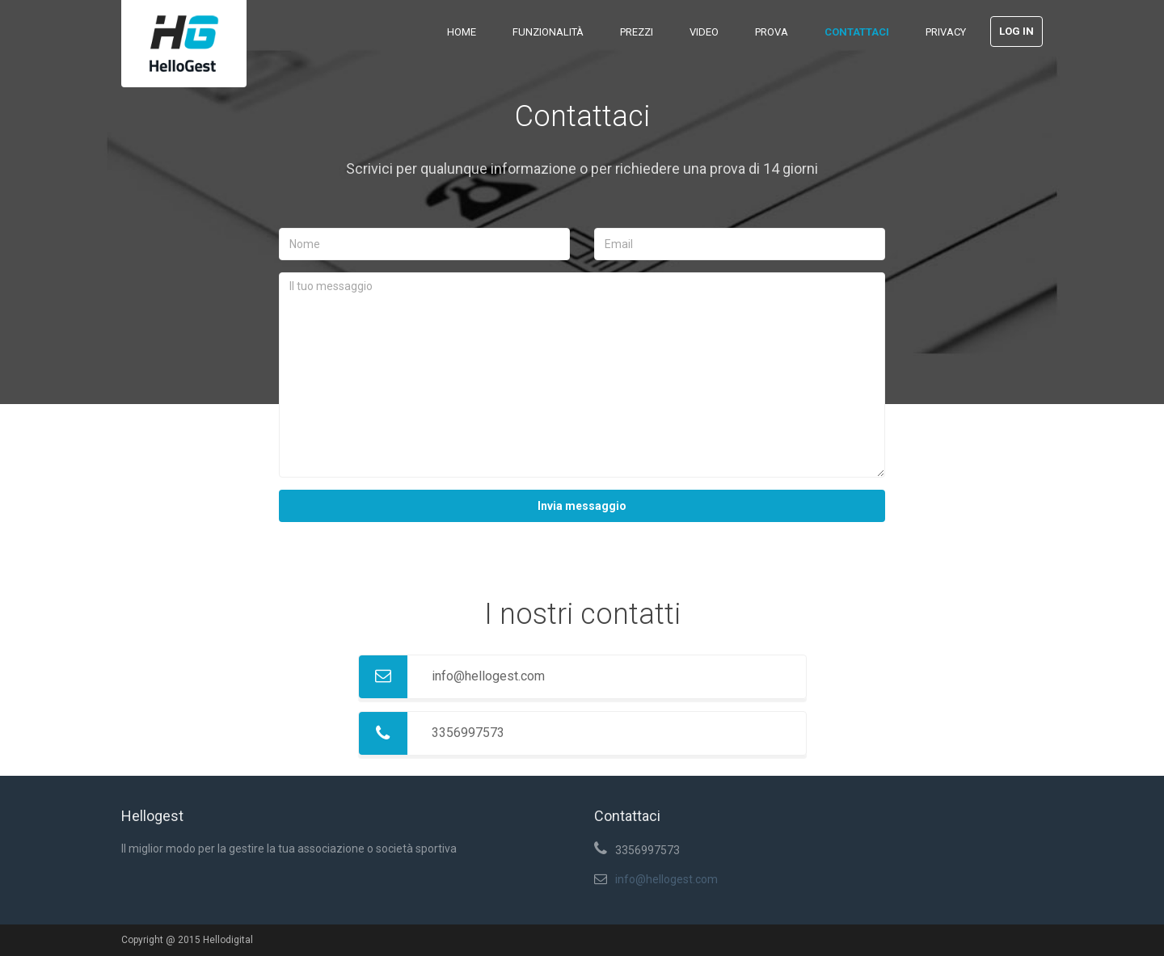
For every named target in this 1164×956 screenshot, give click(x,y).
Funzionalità (548, 32)
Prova (771, 32)
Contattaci (856, 32)
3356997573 (468, 732)
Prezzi (636, 32)
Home (461, 32)
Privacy (946, 32)
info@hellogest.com (488, 676)
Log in (1016, 31)
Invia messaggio (582, 505)
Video (704, 32)
